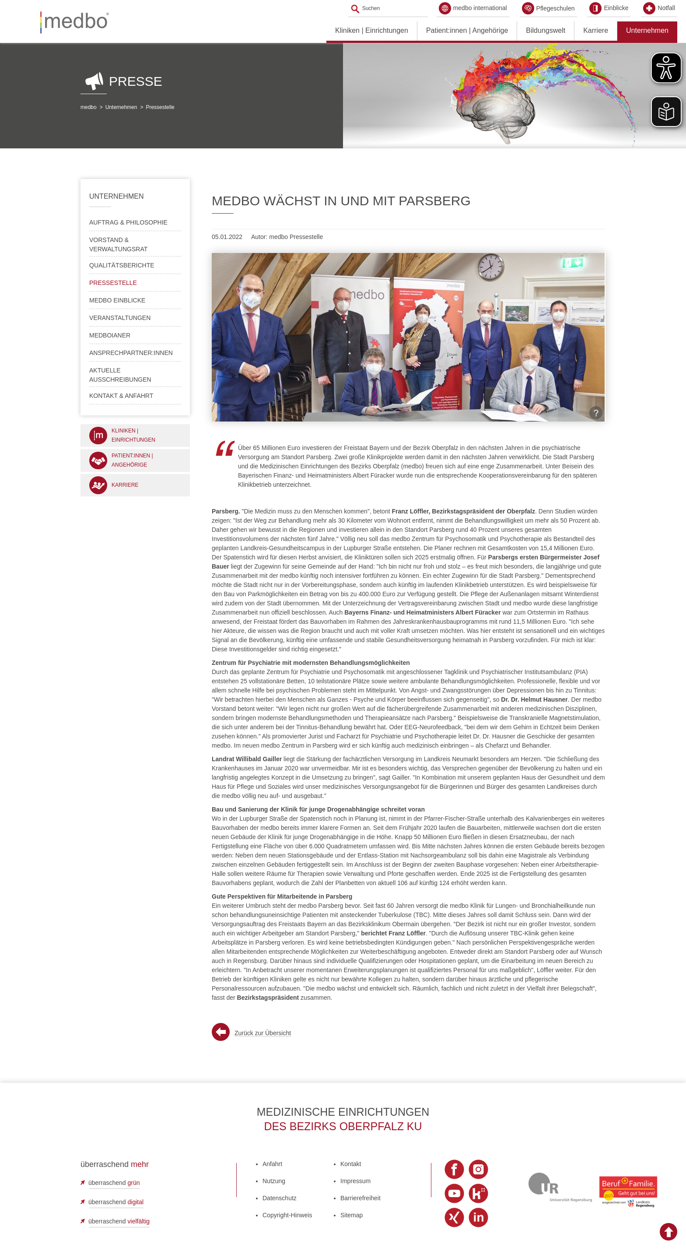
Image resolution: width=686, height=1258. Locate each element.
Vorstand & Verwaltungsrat (118, 244)
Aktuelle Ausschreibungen (120, 375)
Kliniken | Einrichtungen (371, 30)
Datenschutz (279, 1198)
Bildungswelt (545, 30)
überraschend (114, 1182)
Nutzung (273, 1180)
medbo (88, 107)
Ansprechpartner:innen (131, 352)
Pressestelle (160, 107)
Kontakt (350, 1163)
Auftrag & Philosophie (128, 222)
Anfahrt (272, 1163)
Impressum (355, 1180)
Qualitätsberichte (121, 265)
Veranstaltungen (119, 317)
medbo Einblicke (117, 300)
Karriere (595, 30)
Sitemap (351, 1215)
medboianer (109, 335)
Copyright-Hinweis (287, 1215)
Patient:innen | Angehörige (467, 30)
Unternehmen (647, 30)
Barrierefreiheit (360, 1198)
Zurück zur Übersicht (262, 1033)
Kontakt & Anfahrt (121, 395)
